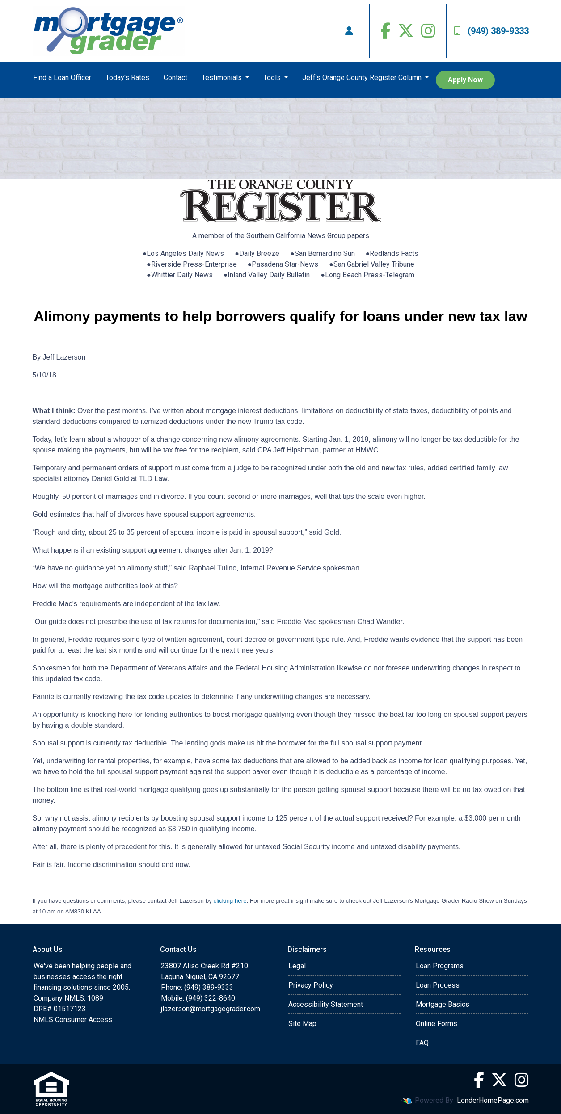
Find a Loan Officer (62, 77)
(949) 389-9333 (491, 30)
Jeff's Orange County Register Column (362, 77)
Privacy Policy (310, 985)
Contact (175, 77)
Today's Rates (127, 77)
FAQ (422, 1043)
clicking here (230, 900)
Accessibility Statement (325, 1004)
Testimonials (223, 77)
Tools (273, 77)
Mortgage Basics (442, 1004)
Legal (297, 966)
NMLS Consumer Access (73, 1019)
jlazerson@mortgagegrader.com (210, 1009)
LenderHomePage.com (493, 1100)
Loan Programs (440, 966)
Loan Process (438, 985)
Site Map (302, 1023)
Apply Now (465, 79)
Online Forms (436, 1023)
